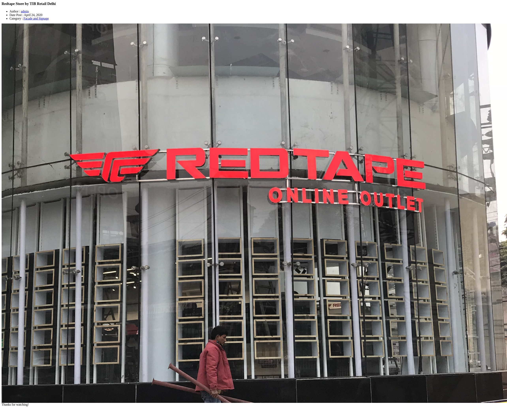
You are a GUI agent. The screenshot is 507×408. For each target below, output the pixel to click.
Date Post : (16, 15)
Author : (14, 11)
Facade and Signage (36, 18)
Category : (16, 18)
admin (25, 11)
